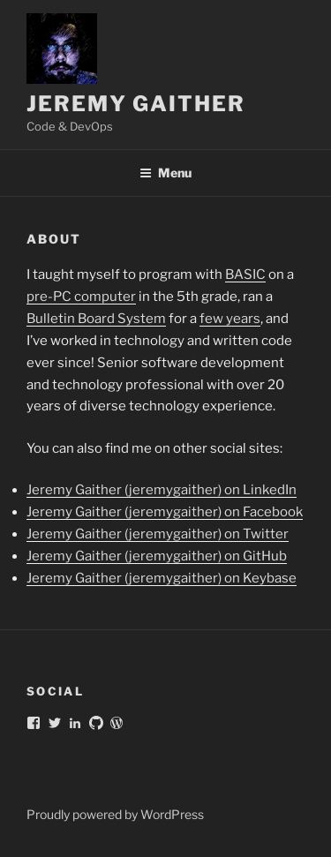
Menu (165, 172)
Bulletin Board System (96, 319)
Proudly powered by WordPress (115, 814)
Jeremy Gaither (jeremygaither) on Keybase (161, 578)
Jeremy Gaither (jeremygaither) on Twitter (157, 534)
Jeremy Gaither (135, 104)
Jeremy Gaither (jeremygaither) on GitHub (156, 556)
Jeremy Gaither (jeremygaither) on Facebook (164, 512)
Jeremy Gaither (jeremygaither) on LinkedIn (161, 490)
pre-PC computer (81, 296)
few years (229, 319)
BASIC (245, 274)
